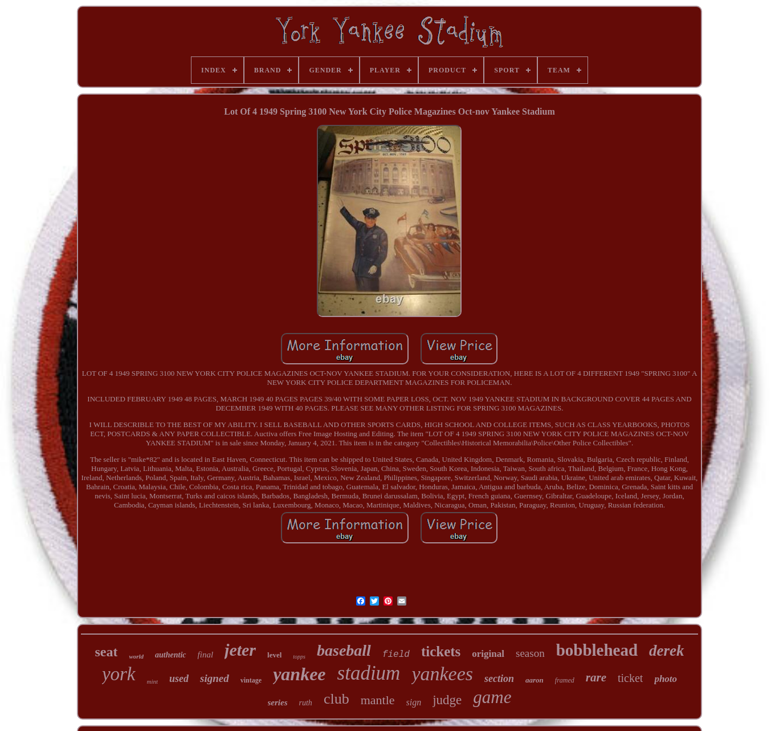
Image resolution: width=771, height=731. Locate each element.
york (119, 674)
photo (665, 678)
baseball (344, 650)
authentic (170, 655)
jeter (240, 649)
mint (152, 681)
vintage (251, 680)
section (499, 678)
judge (447, 700)
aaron (534, 680)
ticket (630, 678)
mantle (378, 700)
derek (666, 650)
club (336, 699)
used (179, 678)
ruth (305, 702)
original (488, 653)
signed (214, 678)
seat (106, 651)
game (492, 697)
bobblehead (597, 650)
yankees (442, 673)
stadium (369, 673)
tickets (440, 651)
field (396, 654)
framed (564, 680)
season (530, 653)
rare (596, 677)
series (278, 702)
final (206, 654)
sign (414, 702)
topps (299, 656)
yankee (299, 674)
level (274, 655)
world (136, 656)
